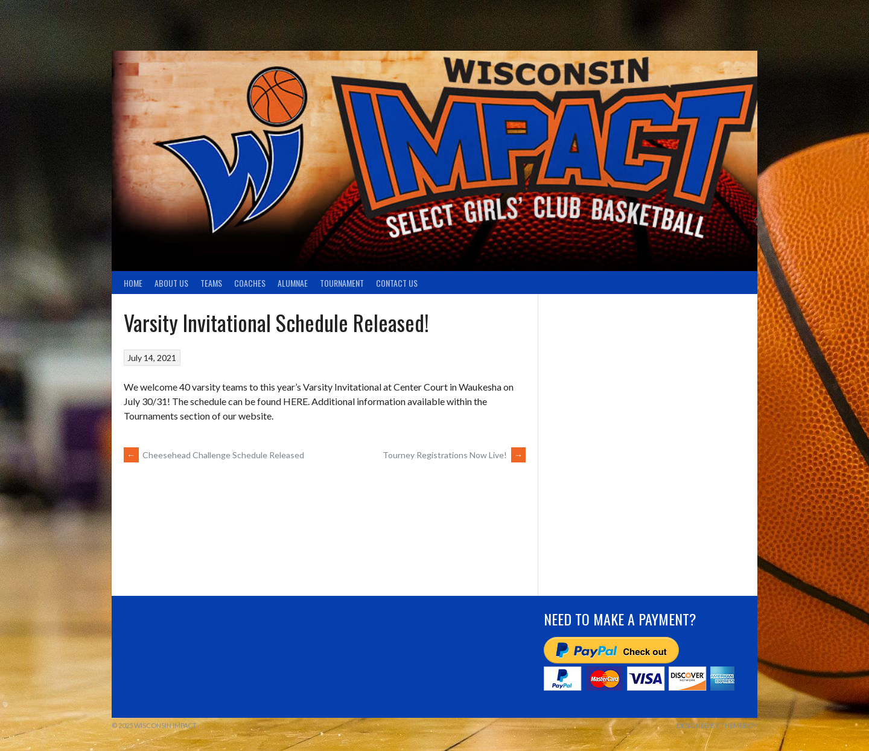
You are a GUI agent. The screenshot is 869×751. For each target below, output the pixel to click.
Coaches (250, 282)
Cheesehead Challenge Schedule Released (214, 455)
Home (133, 282)
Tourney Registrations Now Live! (454, 455)
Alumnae (293, 282)
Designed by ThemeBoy (716, 725)
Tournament (342, 282)
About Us (171, 282)
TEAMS (211, 282)
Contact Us (397, 282)
